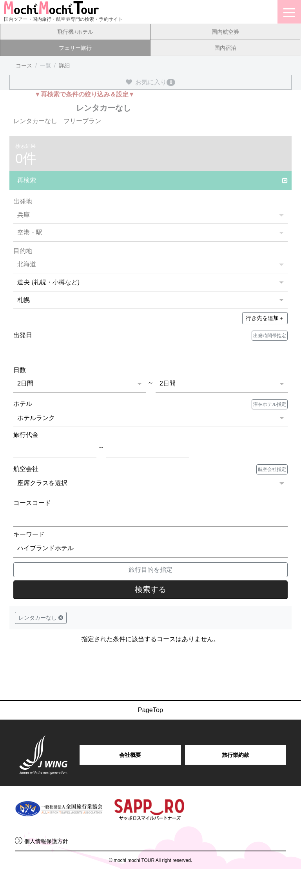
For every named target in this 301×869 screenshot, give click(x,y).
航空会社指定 (272, 469)
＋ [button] (265, 318)
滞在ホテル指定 (269, 404)
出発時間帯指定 (269, 335)
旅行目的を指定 (150, 569)
